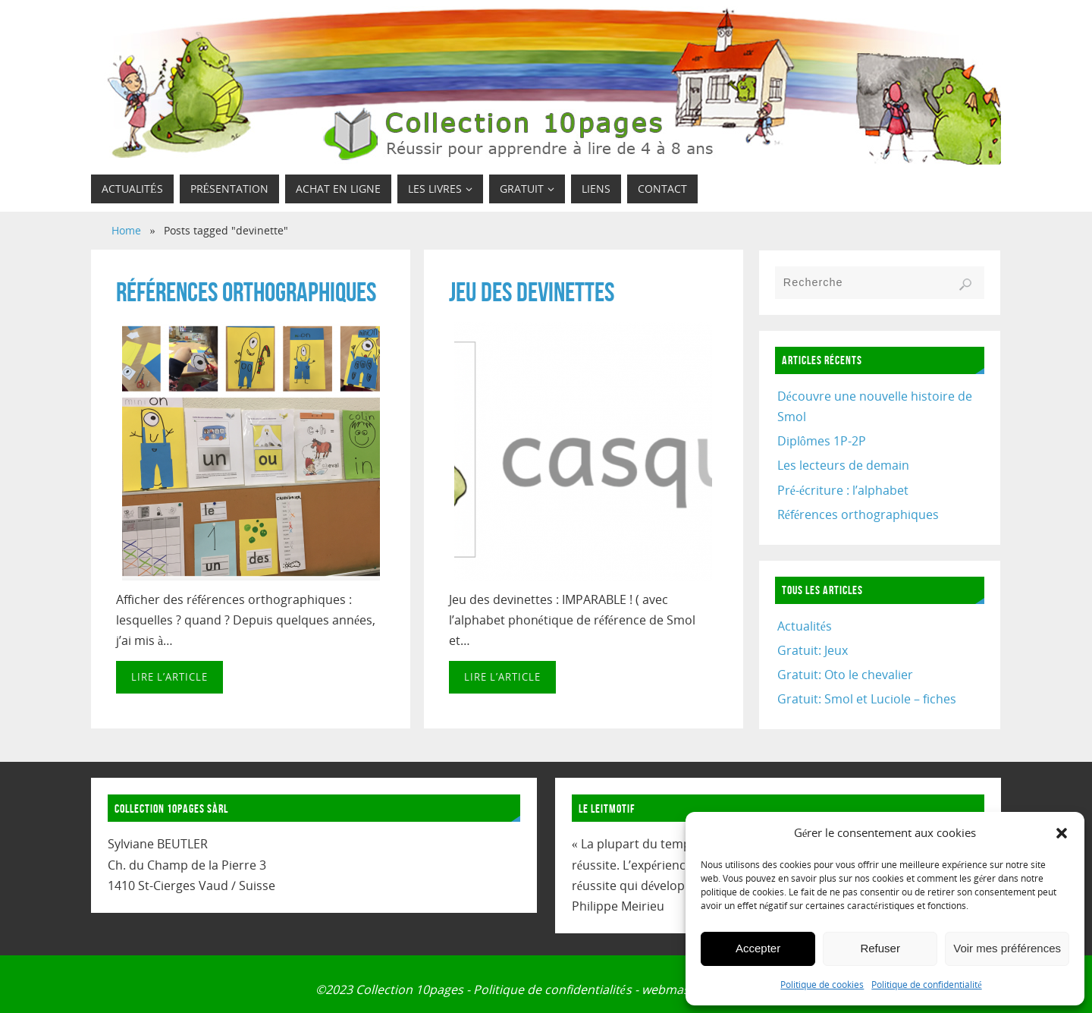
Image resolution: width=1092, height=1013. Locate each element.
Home (126, 230)
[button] (1061, 833)
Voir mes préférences (1007, 948)
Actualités (804, 626)
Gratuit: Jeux (812, 650)
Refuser (880, 948)
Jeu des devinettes (531, 292)
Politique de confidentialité (926, 984)
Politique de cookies (822, 984)
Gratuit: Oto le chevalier (845, 674)
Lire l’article (169, 677)
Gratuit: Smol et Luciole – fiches (866, 699)
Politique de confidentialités (552, 989)
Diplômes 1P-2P (821, 441)
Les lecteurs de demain (843, 465)
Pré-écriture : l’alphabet (842, 490)
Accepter (758, 948)
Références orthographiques (246, 292)
